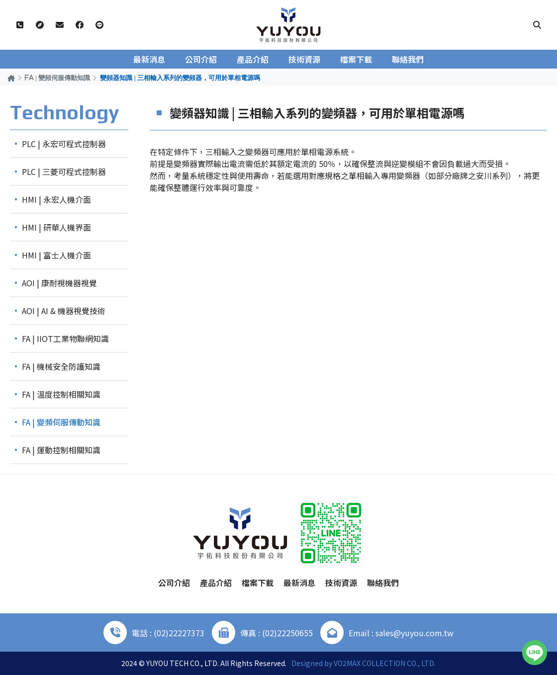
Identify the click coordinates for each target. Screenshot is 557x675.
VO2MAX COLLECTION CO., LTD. (385, 663)
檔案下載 (356, 59)
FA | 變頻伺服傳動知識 (57, 77)
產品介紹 (253, 59)
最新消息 (149, 59)
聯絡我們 (408, 59)
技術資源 (304, 59)
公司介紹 (201, 59)
